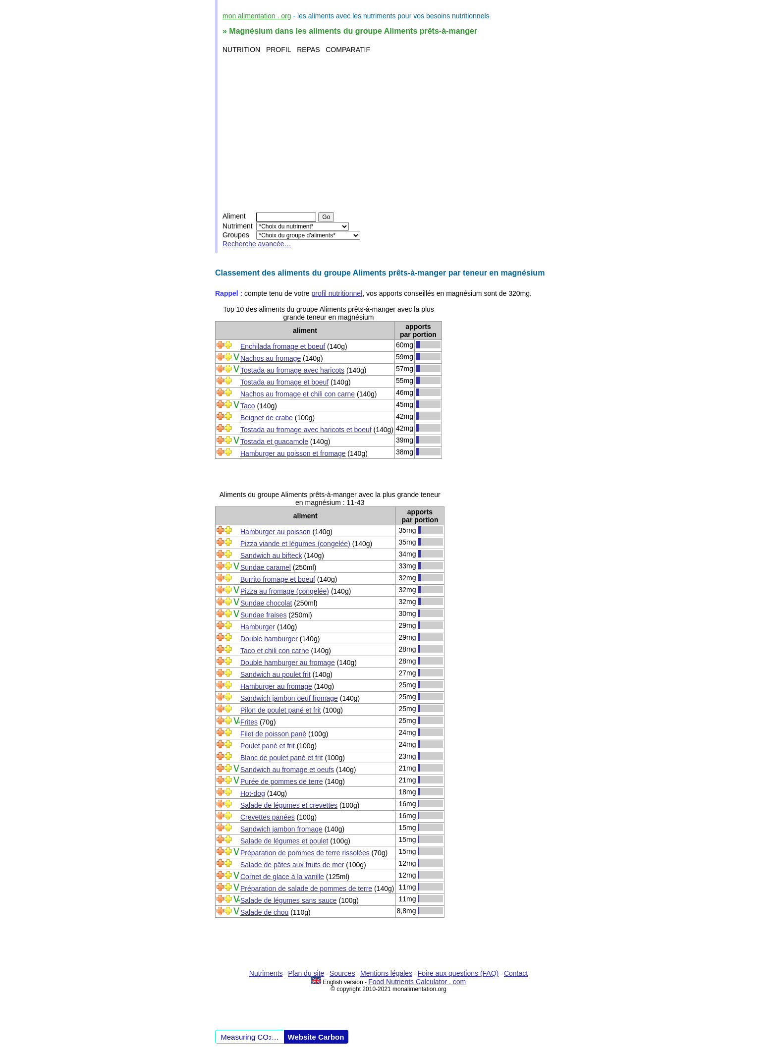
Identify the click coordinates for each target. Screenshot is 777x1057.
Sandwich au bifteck (271, 555)
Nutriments (266, 973)
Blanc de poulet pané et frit (281, 758)
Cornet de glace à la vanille (282, 877)
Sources (342, 973)
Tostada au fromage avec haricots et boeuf (306, 430)
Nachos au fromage (270, 358)
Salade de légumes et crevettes (288, 805)
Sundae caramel (265, 567)
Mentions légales (386, 973)
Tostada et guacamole (274, 441)
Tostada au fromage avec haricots (292, 370)
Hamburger (257, 627)
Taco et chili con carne (274, 651)
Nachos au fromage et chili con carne (297, 394)
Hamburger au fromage (276, 686)
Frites (249, 722)
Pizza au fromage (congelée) (284, 591)
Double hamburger (269, 639)
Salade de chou (264, 912)
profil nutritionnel (337, 293)
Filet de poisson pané (273, 734)
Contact (516, 973)
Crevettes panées (267, 817)
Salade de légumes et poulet (284, 841)
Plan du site (306, 973)
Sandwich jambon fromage (281, 829)
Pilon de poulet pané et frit (280, 710)
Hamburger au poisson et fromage (292, 453)
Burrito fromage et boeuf (277, 579)
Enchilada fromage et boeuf (282, 346)
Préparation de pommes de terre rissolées (305, 853)
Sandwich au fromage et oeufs (287, 770)
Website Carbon (316, 1037)
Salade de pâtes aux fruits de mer (292, 865)
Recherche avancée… (256, 244)
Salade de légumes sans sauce (288, 900)
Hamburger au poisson (275, 532)
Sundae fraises (263, 615)
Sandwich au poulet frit (275, 674)
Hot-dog (252, 793)
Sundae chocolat (266, 603)
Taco (247, 406)
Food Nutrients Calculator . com (417, 982)
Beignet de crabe (266, 418)
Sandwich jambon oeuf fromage (289, 698)
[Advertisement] (389, 132)
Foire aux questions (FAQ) (458, 973)
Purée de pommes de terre (281, 781)
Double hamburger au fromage (287, 663)
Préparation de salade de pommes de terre (306, 888)
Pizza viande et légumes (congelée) (295, 544)
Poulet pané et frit (267, 746)
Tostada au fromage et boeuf (284, 382)
